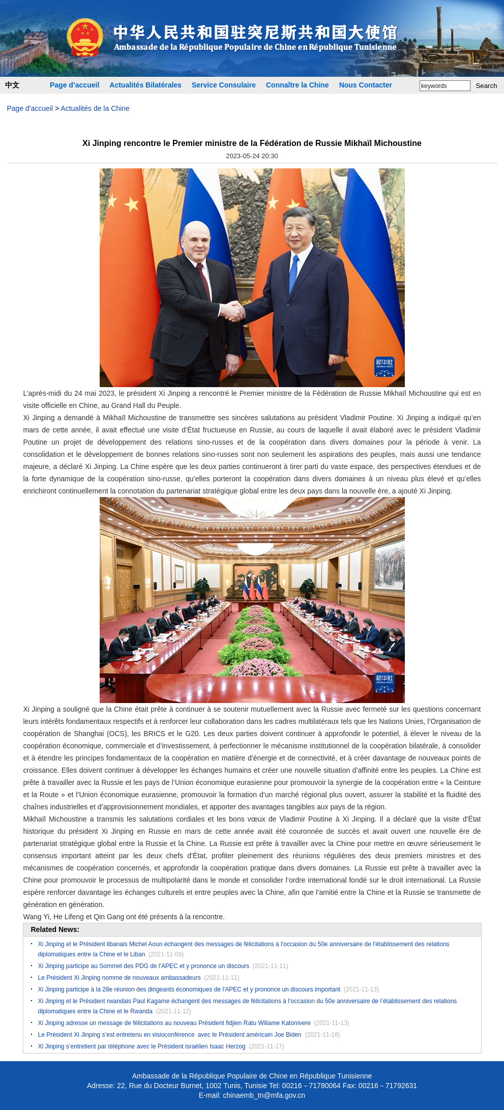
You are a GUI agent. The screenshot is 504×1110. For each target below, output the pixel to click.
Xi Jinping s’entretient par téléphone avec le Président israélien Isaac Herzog (142, 1046)
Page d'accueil (30, 108)
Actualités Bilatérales (145, 85)
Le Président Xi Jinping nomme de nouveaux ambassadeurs (119, 977)
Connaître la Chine (297, 85)
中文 (12, 85)
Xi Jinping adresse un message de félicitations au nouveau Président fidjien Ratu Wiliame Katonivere (174, 1023)
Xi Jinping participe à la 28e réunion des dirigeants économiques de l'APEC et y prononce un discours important (189, 989)
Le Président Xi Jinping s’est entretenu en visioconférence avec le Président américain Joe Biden (170, 1034)
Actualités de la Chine (95, 108)
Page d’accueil (74, 85)
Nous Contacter (365, 85)
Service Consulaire (224, 85)
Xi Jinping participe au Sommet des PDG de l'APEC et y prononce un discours (144, 966)
